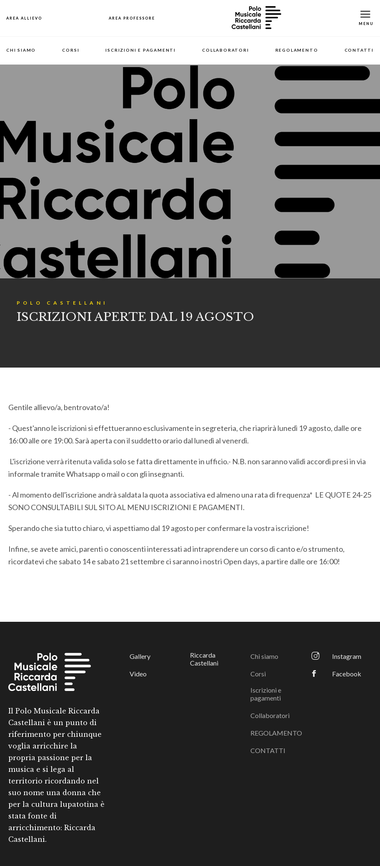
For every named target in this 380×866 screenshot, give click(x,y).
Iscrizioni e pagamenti (140, 50)
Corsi (70, 50)
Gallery (140, 656)
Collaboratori (225, 50)
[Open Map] (24, 18)
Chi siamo (21, 50)
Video (138, 674)
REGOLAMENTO (296, 50)
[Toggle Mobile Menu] (366, 18)
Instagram (346, 656)
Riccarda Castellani (204, 659)
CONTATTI (359, 50)
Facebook (346, 674)
